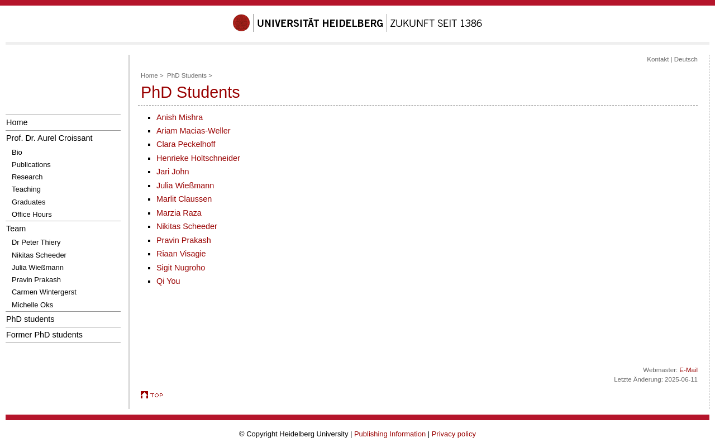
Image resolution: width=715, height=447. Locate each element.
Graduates (28, 202)
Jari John (172, 171)
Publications (31, 164)
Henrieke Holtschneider (198, 158)
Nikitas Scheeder (39, 255)
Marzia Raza (179, 212)
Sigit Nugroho (180, 267)
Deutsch (686, 59)
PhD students (30, 319)
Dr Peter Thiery (36, 242)
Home (16, 122)
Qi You (168, 281)
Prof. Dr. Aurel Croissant (49, 138)
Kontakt (658, 59)
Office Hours (32, 214)
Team (16, 228)
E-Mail (688, 370)
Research (27, 177)
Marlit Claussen (184, 198)
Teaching (26, 189)
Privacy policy (454, 434)
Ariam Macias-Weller (193, 130)
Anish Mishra (179, 117)
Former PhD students (44, 334)
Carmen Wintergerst (44, 292)
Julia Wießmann (38, 267)
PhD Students (187, 75)
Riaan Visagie (181, 253)
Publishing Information (390, 434)
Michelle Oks (32, 305)
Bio (17, 152)
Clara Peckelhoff (185, 144)
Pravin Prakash (36, 279)
